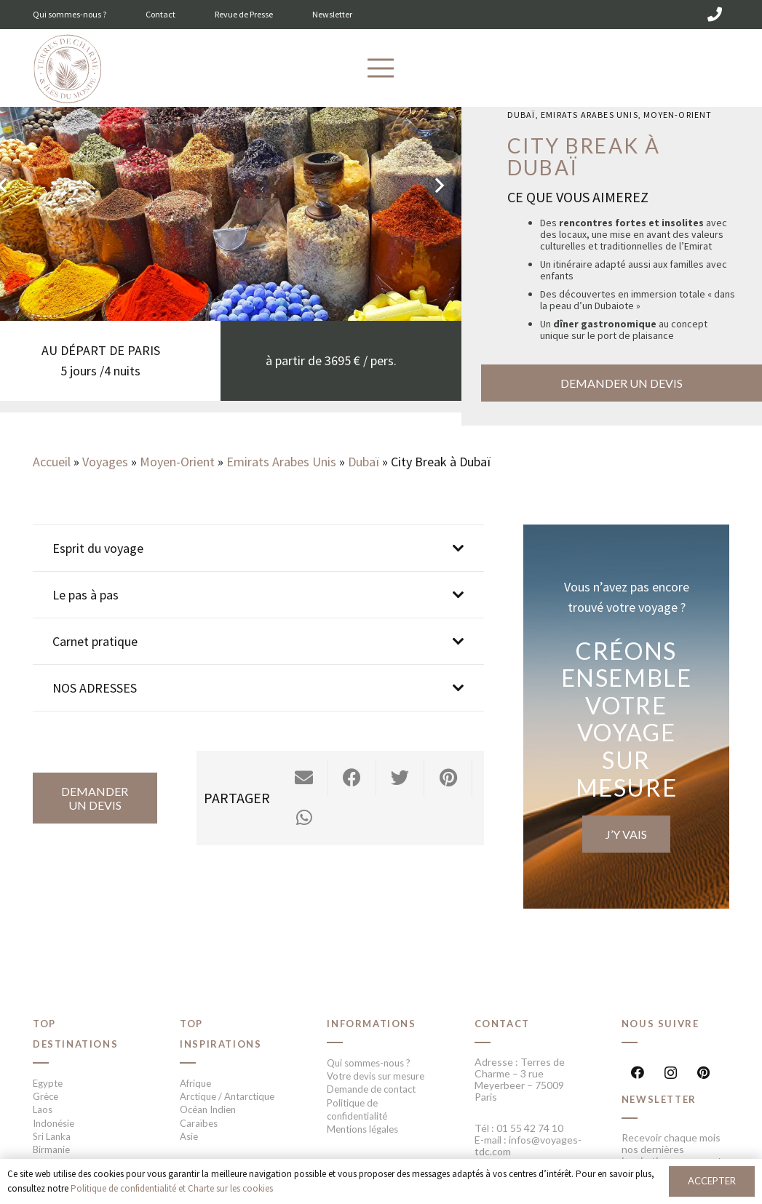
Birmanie (51, 1149)
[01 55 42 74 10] (714, 14)
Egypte (48, 1083)
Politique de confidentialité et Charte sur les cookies (172, 1188)
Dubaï (521, 114)
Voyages (105, 461)
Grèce (45, 1096)
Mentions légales (362, 1129)
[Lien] (67, 69)
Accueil (52, 461)
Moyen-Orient (677, 114)
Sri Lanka (52, 1136)
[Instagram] (670, 1072)
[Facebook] (638, 1072)
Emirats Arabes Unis (589, 114)
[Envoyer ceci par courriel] (304, 778)
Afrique (195, 1083)
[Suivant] (438, 185)
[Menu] (381, 68)
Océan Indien (208, 1109)
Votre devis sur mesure (375, 1076)
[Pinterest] (703, 1072)
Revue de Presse (244, 14)
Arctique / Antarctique (227, 1096)
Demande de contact (371, 1089)
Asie (189, 1136)
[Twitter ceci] (400, 778)
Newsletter (332, 14)
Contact (160, 14)
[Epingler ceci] (448, 778)
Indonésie (53, 1123)
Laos (42, 1109)
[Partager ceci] (352, 778)
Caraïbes (199, 1123)
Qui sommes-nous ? (69, 14)
